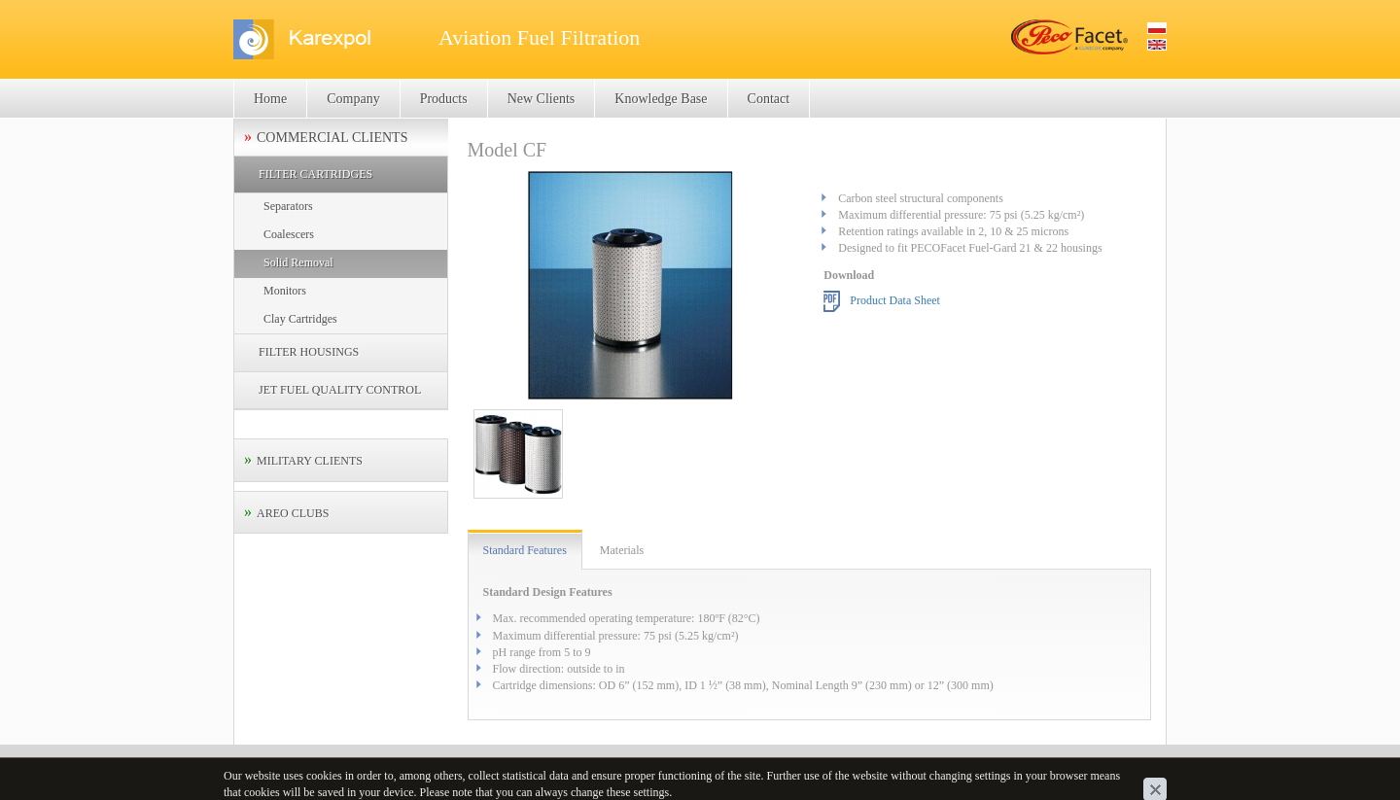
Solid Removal (298, 262)
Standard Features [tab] (525, 550)
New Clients (542, 98)
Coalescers (288, 234)
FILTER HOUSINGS (309, 352)
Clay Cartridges (300, 319)
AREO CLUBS (293, 513)
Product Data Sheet (895, 299)
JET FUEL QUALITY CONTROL (340, 390)
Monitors (284, 290)
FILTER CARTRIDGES (315, 174)
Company (353, 98)
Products (444, 98)
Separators (288, 206)
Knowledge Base (660, 98)
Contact (769, 98)
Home (270, 98)
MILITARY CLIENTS (310, 461)
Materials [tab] (622, 550)
